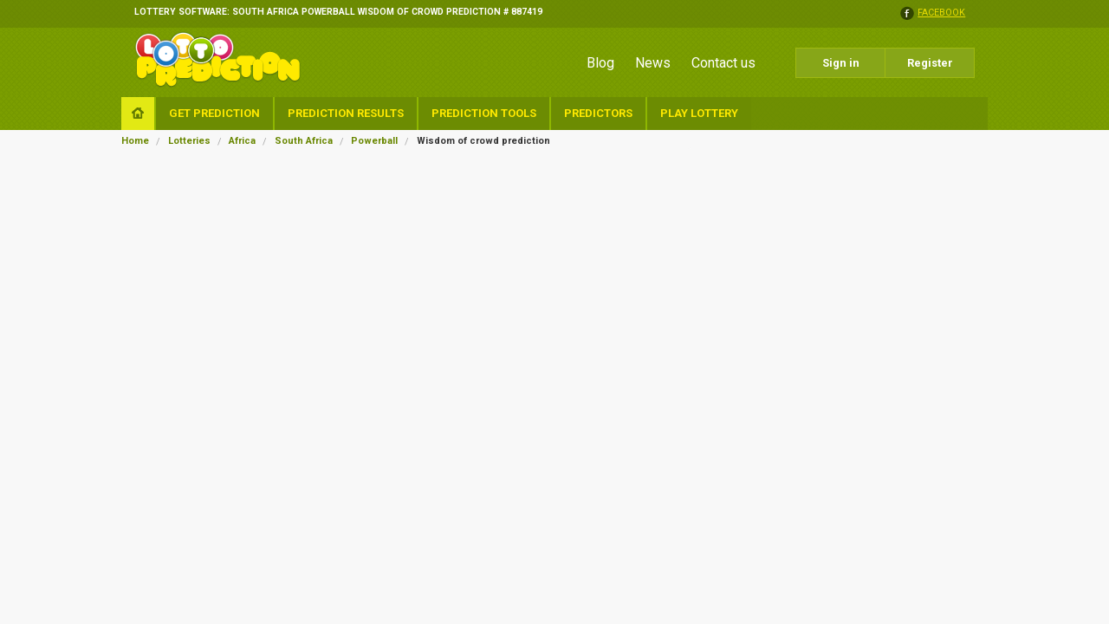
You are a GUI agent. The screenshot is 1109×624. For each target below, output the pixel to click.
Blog (600, 63)
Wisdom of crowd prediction (483, 140)
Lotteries (189, 140)
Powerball (374, 140)
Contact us (723, 63)
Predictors (598, 113)
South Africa (304, 140)
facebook (941, 13)
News (653, 63)
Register (930, 62)
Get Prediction (214, 113)
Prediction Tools (483, 113)
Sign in (840, 62)
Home (135, 140)
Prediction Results (346, 113)
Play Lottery (699, 113)
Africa (242, 140)
